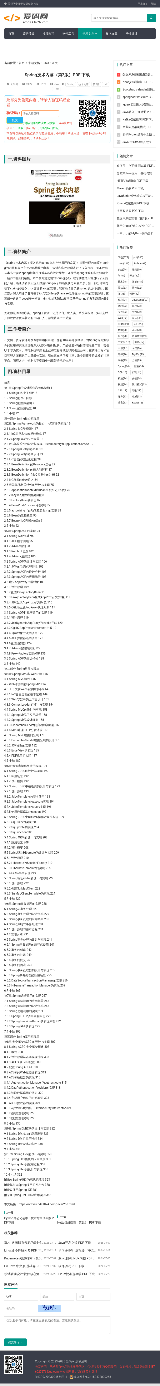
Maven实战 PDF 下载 (130, 188)
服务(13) (123, 396)
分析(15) (137, 360)
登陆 (153, 3)
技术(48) (123, 281)
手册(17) (123, 348)
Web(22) (122, 318)
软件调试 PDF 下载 (71, 1266)
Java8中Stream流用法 (136, 142)
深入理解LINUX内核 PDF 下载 (78, 1258)
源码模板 (28, 33)
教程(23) (123, 305)
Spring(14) (124, 366)
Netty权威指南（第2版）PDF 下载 (79, 1222)
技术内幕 (84, 84)
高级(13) (136, 390)
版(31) (121, 293)
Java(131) (123, 263)
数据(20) (123, 330)
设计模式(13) (139, 384)
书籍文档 (88, 33)
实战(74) (123, 269)
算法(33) (123, 287)
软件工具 (68, 33)
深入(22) (137, 318)
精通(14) (123, 378)
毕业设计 (132, 33)
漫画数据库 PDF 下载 (130, 210)
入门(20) (138, 324)
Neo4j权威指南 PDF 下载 (138, 82)
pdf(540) (138, 257)
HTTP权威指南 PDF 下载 (132, 180)
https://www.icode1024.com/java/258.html (47, 1204)
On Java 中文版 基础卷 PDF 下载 (26, 1266)
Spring (70, 84)
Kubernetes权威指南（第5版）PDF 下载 (32, 1258)
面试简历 (31, 44)
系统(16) (137, 348)
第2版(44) (137, 281)
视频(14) (123, 384)
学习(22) (137, 311)
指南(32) (137, 287)
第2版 (96, 84)
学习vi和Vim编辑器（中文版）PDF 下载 (85, 1250)
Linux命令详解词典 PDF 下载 (24, 1250)
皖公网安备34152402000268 (90, 1379)
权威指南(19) (139, 336)
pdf (106, 84)
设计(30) (134, 293)
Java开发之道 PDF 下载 (74, 1243)
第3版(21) (123, 324)
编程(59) (137, 269)
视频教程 (48, 33)
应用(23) (137, 305)
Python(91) (140, 263)
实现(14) (136, 372)
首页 (11, 33)
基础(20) (137, 330)
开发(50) (134, 275)
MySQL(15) (138, 354)
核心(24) (123, 299)
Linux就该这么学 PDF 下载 (76, 1274)
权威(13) (137, 396)
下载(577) (123, 257)
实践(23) (123, 311)
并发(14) (137, 378)
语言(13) (123, 402)
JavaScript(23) (140, 299)
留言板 (12, 44)
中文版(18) (124, 342)
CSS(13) (122, 390)
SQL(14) (122, 372)
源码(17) (139, 342)
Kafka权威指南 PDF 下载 (138, 119)
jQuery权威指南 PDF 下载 (133, 203)
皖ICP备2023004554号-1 (51, 1379)
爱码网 (14, 84)
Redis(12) (137, 402)
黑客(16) (123, 354)
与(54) (121, 275)
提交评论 (13, 1344)
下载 (56, 89)
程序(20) (123, 336)
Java (46, 63)
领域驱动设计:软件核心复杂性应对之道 (31, 1274)
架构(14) (139, 366)
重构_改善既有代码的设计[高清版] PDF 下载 (34, 1243)
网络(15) (123, 360)
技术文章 (112, 33)
